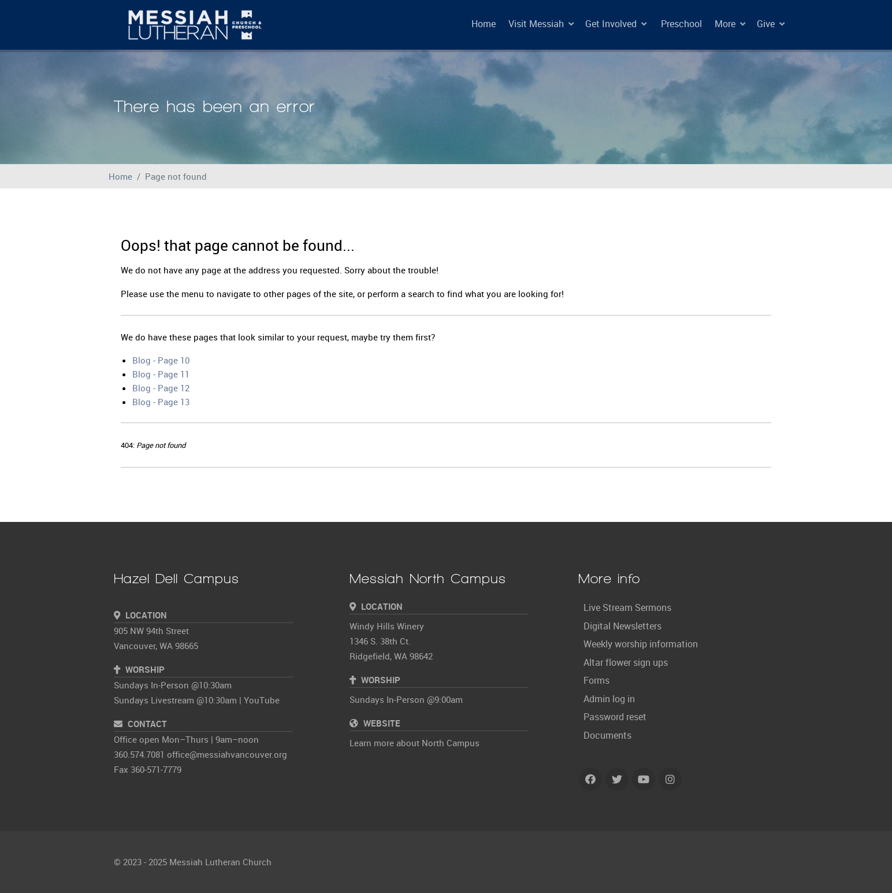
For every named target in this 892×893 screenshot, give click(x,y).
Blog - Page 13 (160, 401)
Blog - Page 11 (160, 374)
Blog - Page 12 (160, 388)
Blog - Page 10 (160, 360)
